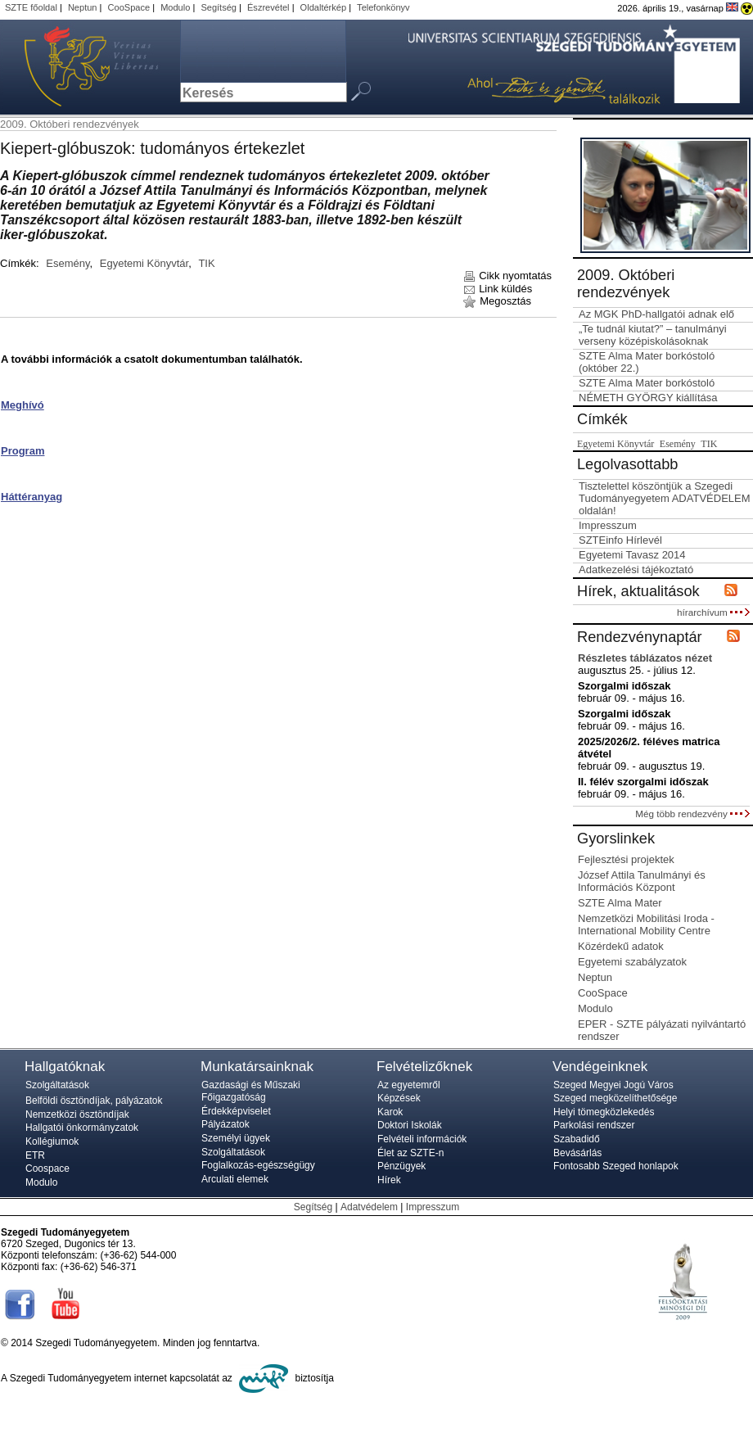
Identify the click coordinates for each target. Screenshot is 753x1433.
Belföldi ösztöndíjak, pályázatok (93, 1100)
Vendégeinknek (599, 1066)
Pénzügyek (401, 1166)
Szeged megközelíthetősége (615, 1098)
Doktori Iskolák (409, 1125)
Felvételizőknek (424, 1066)
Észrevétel (268, 7)
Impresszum (608, 525)
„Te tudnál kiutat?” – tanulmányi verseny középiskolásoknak (653, 335)
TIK (206, 263)
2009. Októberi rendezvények (69, 124)
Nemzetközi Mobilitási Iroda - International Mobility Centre (646, 924)
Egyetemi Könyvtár (144, 263)
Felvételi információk (422, 1139)
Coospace (47, 1168)
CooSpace (129, 7)
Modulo (175, 7)
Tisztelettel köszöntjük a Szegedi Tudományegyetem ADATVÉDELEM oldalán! (665, 498)
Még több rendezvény (692, 813)
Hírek (389, 1180)
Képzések (399, 1098)
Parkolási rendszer (593, 1125)
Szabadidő (576, 1139)
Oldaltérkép (323, 7)
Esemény (67, 263)
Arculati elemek (234, 1179)
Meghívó (22, 405)
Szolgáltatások (57, 1085)
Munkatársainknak (257, 1066)
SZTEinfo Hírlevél (620, 540)
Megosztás (496, 301)
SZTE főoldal (31, 7)
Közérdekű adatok (621, 946)
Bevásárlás (577, 1153)
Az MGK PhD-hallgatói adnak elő (656, 314)
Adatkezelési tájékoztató (636, 569)
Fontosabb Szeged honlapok (616, 1166)
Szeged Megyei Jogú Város (613, 1085)
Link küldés (497, 289)
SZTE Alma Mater (620, 903)
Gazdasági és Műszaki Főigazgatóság (250, 1091)
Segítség (219, 7)
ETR (35, 1155)
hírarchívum (713, 612)
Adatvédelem (369, 1207)
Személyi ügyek (235, 1138)
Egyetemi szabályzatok (632, 962)
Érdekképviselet (236, 1111)
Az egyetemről (408, 1085)
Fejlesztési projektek (626, 859)
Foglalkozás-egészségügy (258, 1165)
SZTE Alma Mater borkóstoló (647, 383)
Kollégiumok (52, 1141)
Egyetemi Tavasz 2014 (632, 555)
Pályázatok (225, 1124)
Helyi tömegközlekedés (603, 1112)
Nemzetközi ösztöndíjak (77, 1114)
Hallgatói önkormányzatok (81, 1127)
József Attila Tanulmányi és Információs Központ (642, 881)
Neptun (82, 7)
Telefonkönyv (383, 7)
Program (22, 451)
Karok (390, 1112)
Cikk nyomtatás (507, 275)
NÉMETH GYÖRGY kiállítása (648, 397)
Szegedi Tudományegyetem (82, 67)
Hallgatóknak (65, 1066)
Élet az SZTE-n (410, 1153)
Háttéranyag (31, 496)
